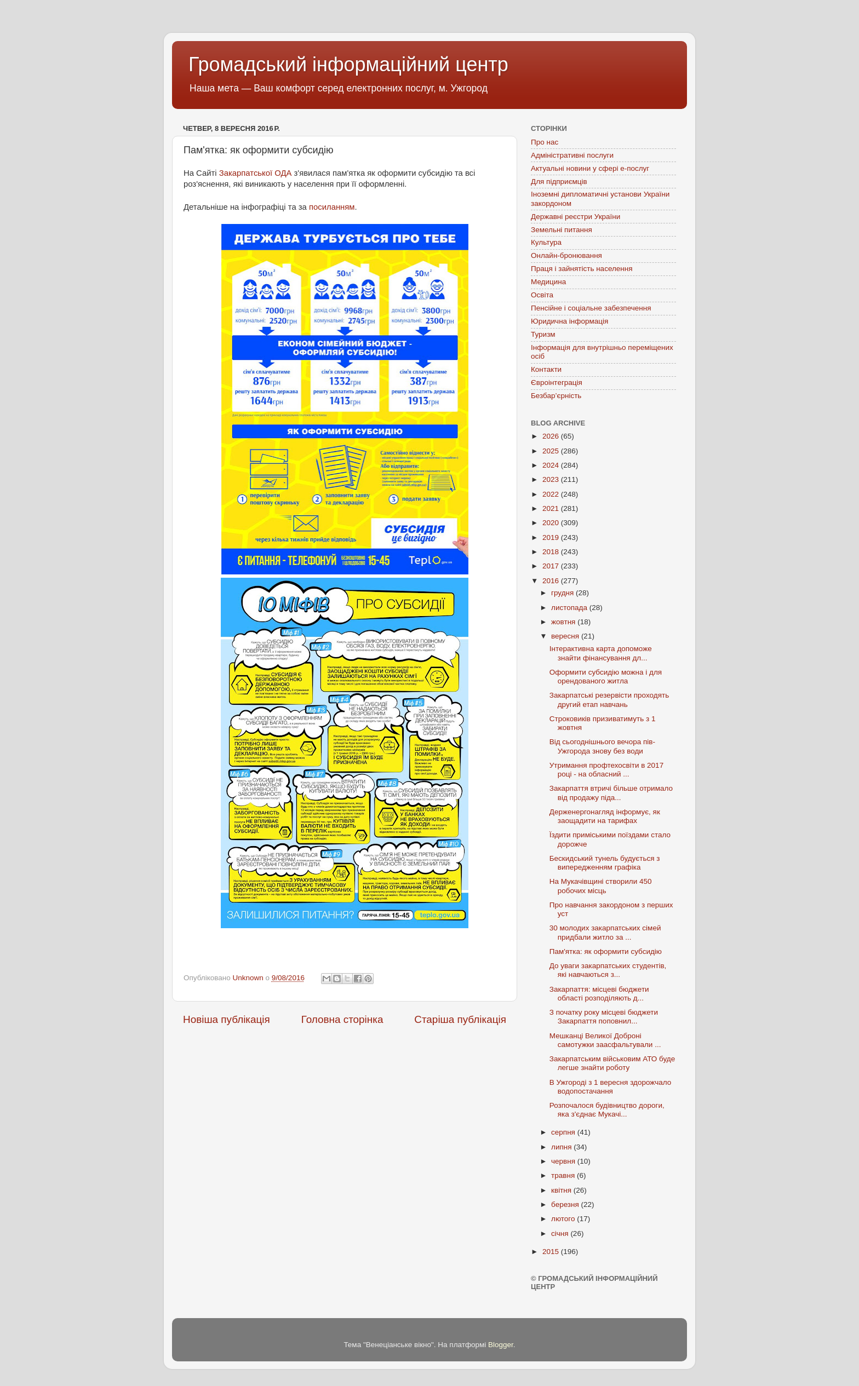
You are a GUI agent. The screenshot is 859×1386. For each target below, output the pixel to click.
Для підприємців (559, 181)
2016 (551, 581)
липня (562, 1147)
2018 (551, 552)
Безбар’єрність (556, 396)
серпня (564, 1132)
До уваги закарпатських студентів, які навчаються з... (608, 970)
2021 (551, 508)
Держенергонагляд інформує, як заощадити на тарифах (604, 816)
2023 (551, 479)
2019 (551, 537)
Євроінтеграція (556, 382)
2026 (551, 436)
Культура (546, 242)
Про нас (544, 142)
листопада (570, 607)
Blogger (500, 1345)
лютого (564, 1219)
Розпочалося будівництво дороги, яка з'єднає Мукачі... (607, 1109)
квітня (562, 1190)
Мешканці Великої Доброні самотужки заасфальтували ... (605, 1040)
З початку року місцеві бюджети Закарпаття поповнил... (603, 1016)
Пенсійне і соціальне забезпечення (591, 308)
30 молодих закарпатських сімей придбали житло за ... (605, 932)
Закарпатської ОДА (255, 173)
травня (564, 1175)
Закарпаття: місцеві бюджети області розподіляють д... (599, 993)
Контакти (546, 369)
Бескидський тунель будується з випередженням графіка (604, 862)
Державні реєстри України (575, 216)
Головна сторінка (342, 1019)
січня (560, 1233)
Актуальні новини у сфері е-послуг (590, 168)
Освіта (542, 295)
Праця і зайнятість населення (582, 268)
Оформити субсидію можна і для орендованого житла (605, 676)
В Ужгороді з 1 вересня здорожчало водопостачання (610, 1086)
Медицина (548, 282)
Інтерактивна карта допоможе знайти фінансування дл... (600, 653)
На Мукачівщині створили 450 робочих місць (600, 885)
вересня (566, 636)
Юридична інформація (569, 321)
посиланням (332, 207)
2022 (551, 494)
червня (564, 1161)
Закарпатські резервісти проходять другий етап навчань (609, 699)
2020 (551, 523)
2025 (551, 451)
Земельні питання (561, 230)
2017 (551, 566)
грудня (563, 593)
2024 (551, 465)
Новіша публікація (226, 1019)
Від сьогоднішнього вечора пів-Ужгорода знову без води (602, 746)
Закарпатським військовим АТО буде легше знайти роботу (612, 1063)
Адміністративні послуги (572, 155)
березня (566, 1204)
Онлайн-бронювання (566, 255)
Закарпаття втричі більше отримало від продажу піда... (611, 792)
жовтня (564, 622)
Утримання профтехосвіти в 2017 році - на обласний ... (606, 769)
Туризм (543, 334)
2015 (551, 1251)
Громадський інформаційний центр (348, 64)
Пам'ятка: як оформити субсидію (605, 951)
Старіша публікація (460, 1019)
